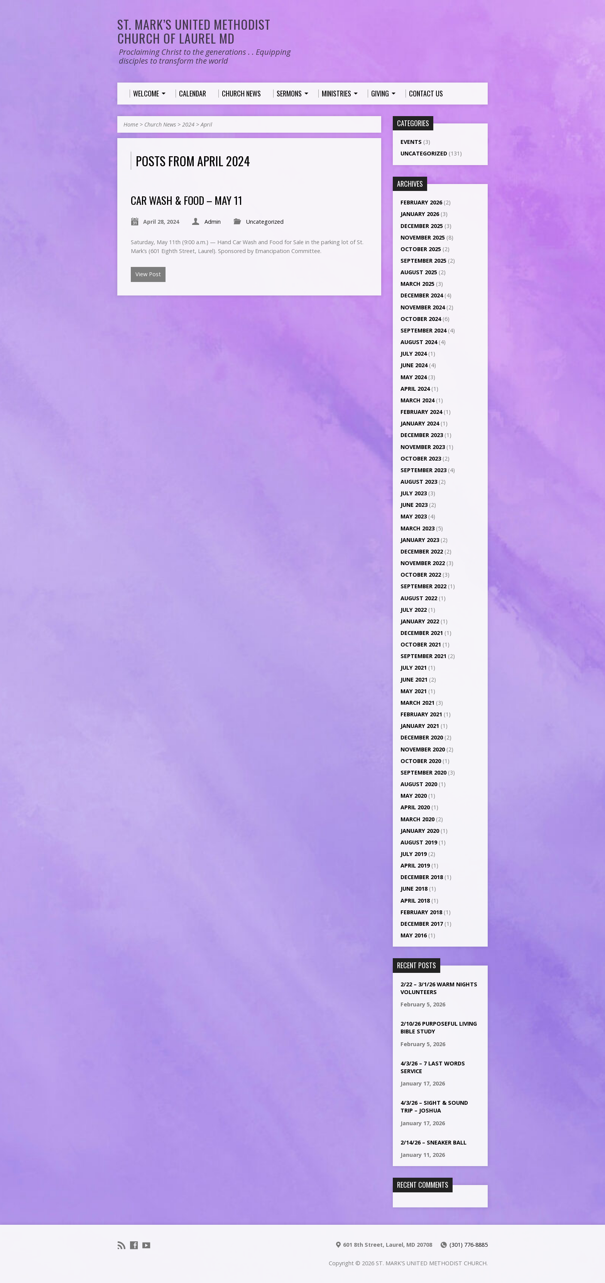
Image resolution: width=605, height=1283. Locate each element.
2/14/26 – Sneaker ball (433, 1142)
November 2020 (423, 749)
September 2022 (423, 586)
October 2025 (421, 249)
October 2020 (421, 761)
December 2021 (422, 632)
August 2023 (419, 481)
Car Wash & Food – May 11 (186, 200)
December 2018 (422, 877)
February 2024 (421, 411)
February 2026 (421, 202)
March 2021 (417, 702)
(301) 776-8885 (469, 1244)
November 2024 (423, 307)
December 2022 (422, 551)
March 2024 (417, 400)
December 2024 (422, 295)
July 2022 (414, 609)
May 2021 (414, 691)
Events (411, 141)
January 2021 (420, 725)
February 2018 (421, 912)
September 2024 (423, 330)
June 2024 (414, 365)
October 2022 (421, 574)
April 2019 (415, 865)
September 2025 (423, 260)
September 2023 (423, 470)
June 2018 (414, 888)
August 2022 (419, 598)
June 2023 (414, 504)
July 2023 (414, 493)
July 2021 (414, 667)
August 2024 (419, 342)
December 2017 (422, 923)
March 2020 (417, 819)
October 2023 (421, 458)
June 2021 (414, 679)
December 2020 (422, 737)
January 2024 (420, 423)
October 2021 (421, 644)
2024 (188, 124)
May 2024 (414, 377)
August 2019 (419, 842)
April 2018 (415, 900)
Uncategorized (265, 221)
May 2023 (414, 516)
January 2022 (420, 621)
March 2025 (417, 283)
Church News (160, 124)
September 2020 (423, 772)
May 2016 (414, 935)
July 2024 (414, 353)
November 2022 (423, 563)
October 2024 (421, 318)
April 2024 (415, 388)
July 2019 (414, 854)
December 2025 (422, 226)
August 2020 (419, 784)
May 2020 (414, 795)
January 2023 (420, 540)
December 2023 (422, 435)
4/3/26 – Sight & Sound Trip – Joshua (434, 1106)
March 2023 (417, 528)
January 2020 (420, 830)
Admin (212, 221)
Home (130, 124)
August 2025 (419, 272)
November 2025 (423, 237)
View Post (148, 274)
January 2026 (420, 214)
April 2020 (415, 807)
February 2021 (421, 714)
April (206, 124)
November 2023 (423, 447)
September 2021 (423, 656)
